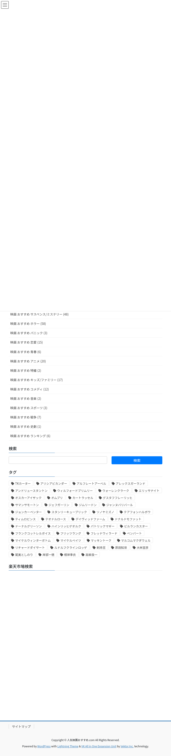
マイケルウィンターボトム (33, 540)
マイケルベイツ (70, 540)
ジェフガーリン (59, 505)
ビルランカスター (136, 526)
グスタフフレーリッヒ (117, 498)
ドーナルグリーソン (28, 526)
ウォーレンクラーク (115, 491)
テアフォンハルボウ (137, 512)
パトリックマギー (102, 526)
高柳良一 (91, 555)
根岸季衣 (70, 555)
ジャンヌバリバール (119, 505)
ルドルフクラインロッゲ (70, 547)
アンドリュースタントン (31, 491)
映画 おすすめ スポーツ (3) (28, 408)
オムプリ (57, 498)
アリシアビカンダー (53, 483)
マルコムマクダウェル (136, 540)
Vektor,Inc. (127, 746)
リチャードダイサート (30, 547)
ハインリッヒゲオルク (66, 526)
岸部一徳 (48, 555)
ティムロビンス (25, 519)
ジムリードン (88, 505)
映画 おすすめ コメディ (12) (29, 389)
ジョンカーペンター (28, 512)
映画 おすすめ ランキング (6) (30, 436)
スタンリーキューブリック (69, 512)
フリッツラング (70, 533)
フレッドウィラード (104, 533)
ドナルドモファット (128, 519)
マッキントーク (101, 540)
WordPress (44, 746)
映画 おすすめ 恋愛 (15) (26, 342)
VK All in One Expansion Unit (98, 746)
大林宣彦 (143, 547)
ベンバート (134, 533)
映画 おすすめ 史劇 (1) (25, 426)
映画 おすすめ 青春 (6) (25, 352)
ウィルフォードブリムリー (75, 491)
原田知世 (121, 547)
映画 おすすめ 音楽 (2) (25, 398)
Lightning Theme (67, 746)
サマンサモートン (27, 505)
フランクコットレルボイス (33, 533)
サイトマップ (21, 726)
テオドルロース (55, 519)
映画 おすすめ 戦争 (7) (25, 417)
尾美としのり (24, 555)
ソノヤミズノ (105, 512)
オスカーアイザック (28, 498)
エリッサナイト (149, 491)
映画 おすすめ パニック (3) (28, 333)
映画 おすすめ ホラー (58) (28, 323)
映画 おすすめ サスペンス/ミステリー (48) (39, 314)
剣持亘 (101, 547)
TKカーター (23, 483)
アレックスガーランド (130, 483)
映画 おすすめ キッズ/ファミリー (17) (36, 380)
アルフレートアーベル (91, 483)
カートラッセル (82, 498)
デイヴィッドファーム (90, 519)
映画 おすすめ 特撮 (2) (25, 370)
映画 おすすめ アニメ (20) (28, 361)
